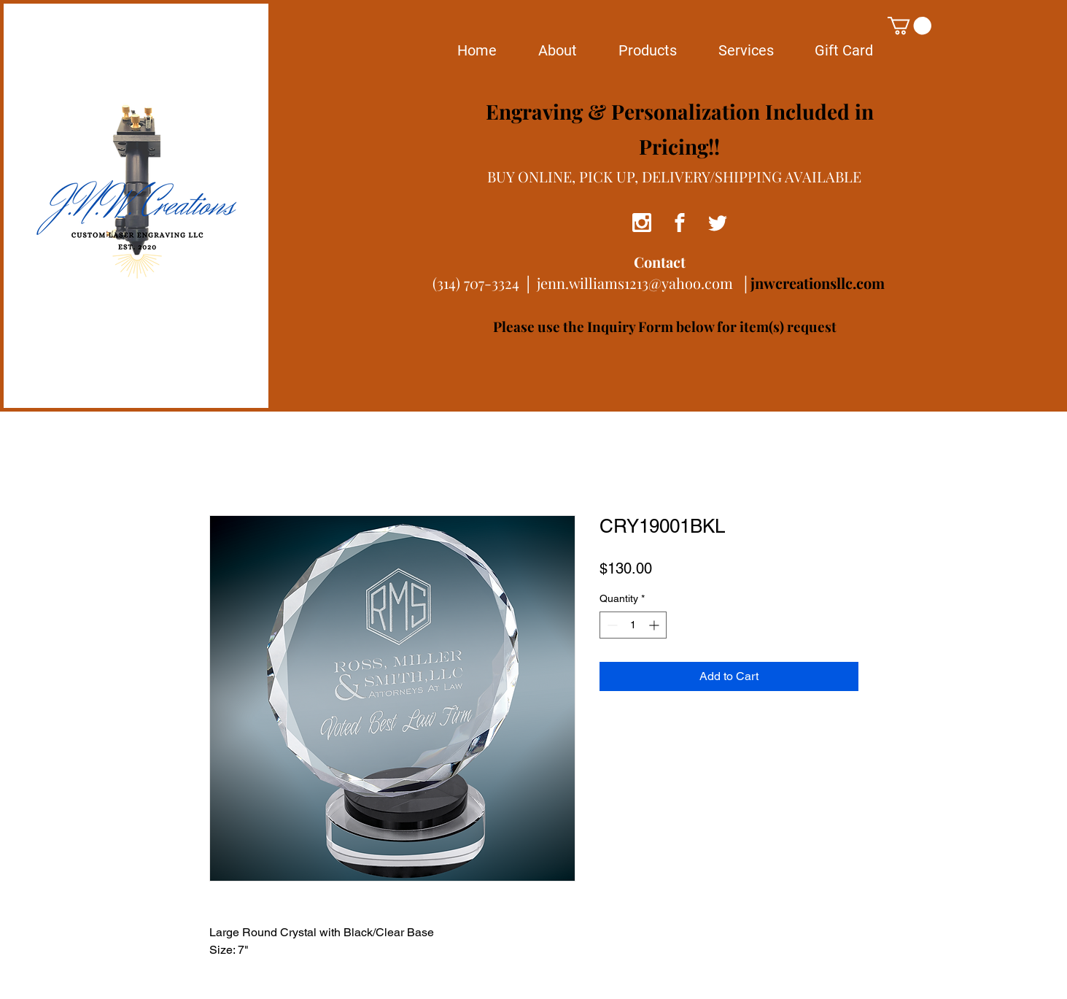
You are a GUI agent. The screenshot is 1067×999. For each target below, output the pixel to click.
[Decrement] (611, 625)
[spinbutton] (633, 625)
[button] (909, 25)
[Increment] (655, 625)
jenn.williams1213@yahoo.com (635, 283)
